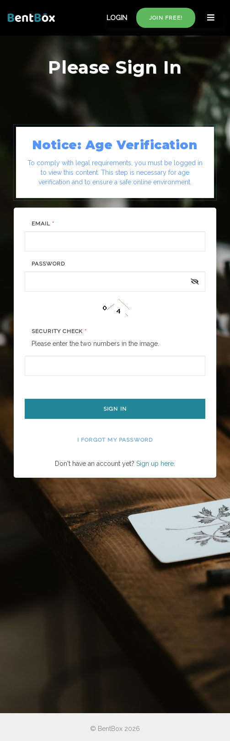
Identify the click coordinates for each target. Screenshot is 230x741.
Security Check (59, 331)
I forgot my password (115, 440)
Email (43, 223)
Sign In (115, 409)
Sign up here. (155, 463)
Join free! (165, 18)
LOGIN (117, 18)
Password (48, 264)
